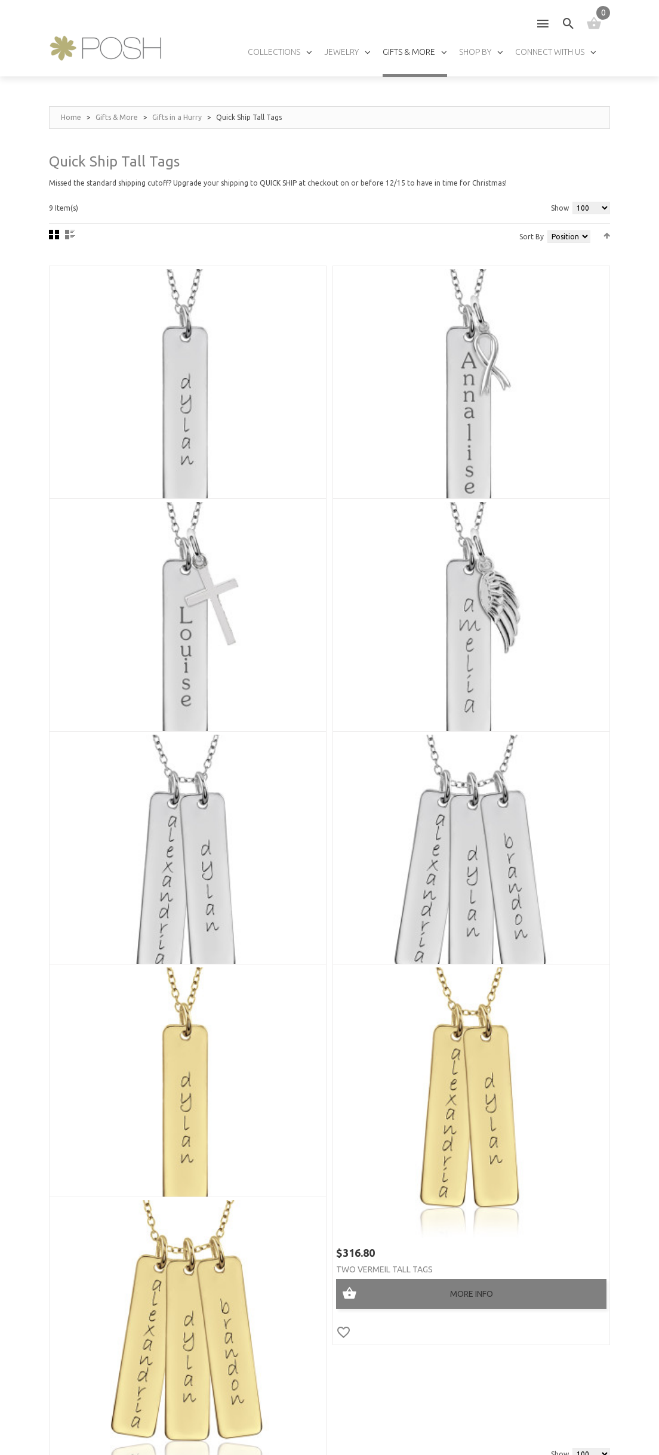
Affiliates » (310, 1176)
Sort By (531, 237)
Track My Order (80, 1345)
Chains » (450, 1143)
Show (560, 208)
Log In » (63, 1295)
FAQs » (446, 1176)
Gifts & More (117, 117)
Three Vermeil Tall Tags (505, 899)
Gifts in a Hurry (177, 117)
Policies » (66, 1328)
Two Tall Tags (291, 672)
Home (71, 117)
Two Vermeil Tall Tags (308, 899)
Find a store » (316, 1143)
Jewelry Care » (463, 1093)
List (70, 234)
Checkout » (70, 1278)
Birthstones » (462, 1126)
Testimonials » (318, 1110)
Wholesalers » (317, 1160)
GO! (559, 1252)
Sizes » (446, 1110)
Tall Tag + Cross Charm (504, 446)
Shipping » (67, 1311)
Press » (303, 1126)
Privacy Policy (201, 1425)
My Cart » (67, 1261)
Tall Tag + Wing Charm (114, 672)
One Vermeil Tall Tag (111, 899)
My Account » (75, 1245)
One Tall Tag (94, 446)
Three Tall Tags (487, 672)
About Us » (310, 1093)
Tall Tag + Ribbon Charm (312, 446)
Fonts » (449, 1160)
